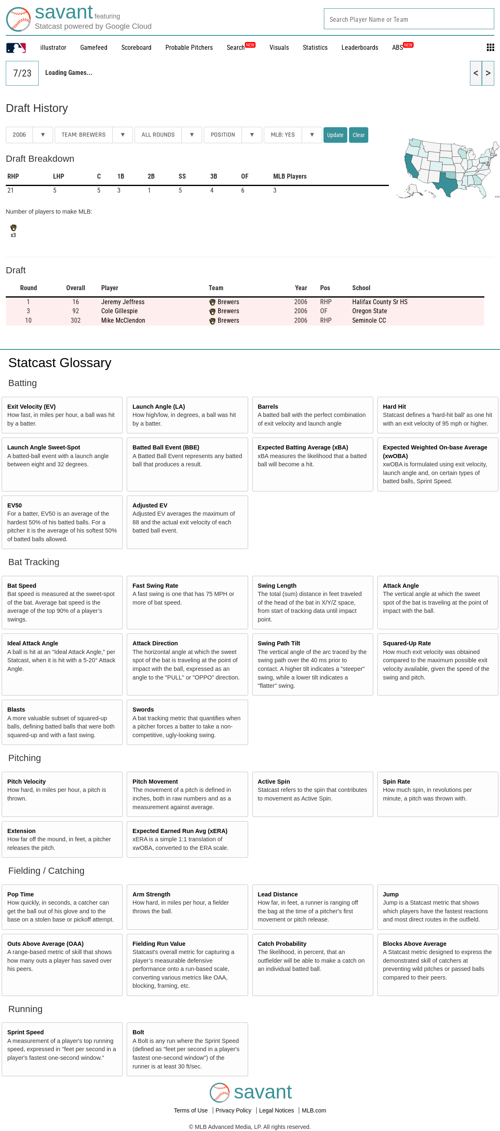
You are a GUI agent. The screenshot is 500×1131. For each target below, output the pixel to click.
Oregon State (369, 311)
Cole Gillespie (119, 311)
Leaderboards (360, 47)
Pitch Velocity (26, 781)
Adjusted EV (150, 505)
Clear (359, 135)
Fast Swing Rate (155, 585)
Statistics (315, 47)
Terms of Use (191, 1110)
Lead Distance (278, 894)
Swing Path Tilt (279, 643)
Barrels (268, 406)
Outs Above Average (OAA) (45, 943)
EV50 (14, 505)
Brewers (228, 302)
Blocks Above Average (415, 943)
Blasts (16, 709)
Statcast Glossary (60, 362)
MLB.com (314, 1110)
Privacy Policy (234, 1110)
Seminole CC (369, 320)
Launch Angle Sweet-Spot (43, 447)
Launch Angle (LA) (159, 406)
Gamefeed (93, 47)
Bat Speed (21, 585)
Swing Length (277, 585)
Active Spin (274, 781)
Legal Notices (277, 1110)
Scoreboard (136, 47)
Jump (391, 894)
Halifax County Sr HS (379, 302)
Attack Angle (401, 585)
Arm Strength (151, 894)
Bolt (138, 1032)
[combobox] (409, 18)
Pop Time (20, 894)
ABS (403, 47)
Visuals (279, 47)
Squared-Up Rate (407, 643)
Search (241, 47)
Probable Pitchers (189, 47)
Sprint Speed (25, 1032)
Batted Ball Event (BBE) (166, 447)
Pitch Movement (155, 781)
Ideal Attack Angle (32, 643)
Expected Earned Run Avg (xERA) (180, 831)
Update (335, 135)
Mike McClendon (123, 320)
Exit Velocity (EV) (31, 406)
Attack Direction (155, 643)
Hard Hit (394, 406)
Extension (21, 831)
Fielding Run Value (159, 943)
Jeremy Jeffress (122, 302)
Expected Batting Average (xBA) (303, 447)
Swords (143, 709)
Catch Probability (282, 943)
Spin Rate (396, 781)
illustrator (53, 47)
